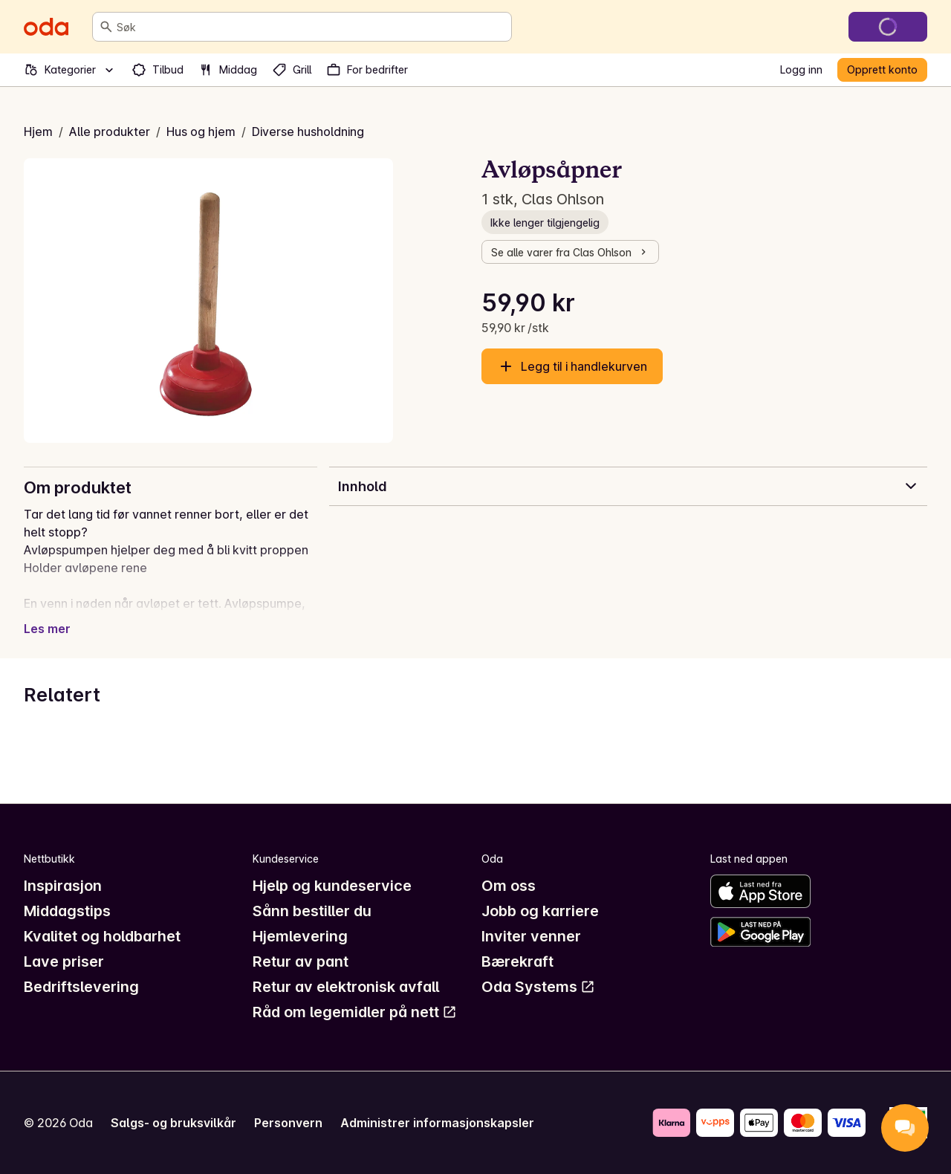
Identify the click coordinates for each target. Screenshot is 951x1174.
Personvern (288, 1122)
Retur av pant (300, 961)
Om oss (508, 886)
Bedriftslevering (81, 987)
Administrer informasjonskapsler (437, 1122)
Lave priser (64, 961)
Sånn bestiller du (312, 911)
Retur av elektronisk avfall (346, 987)
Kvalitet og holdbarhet (102, 936)
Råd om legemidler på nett (355, 1012)
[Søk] (106, 26)
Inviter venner (531, 936)
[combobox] (311, 27)
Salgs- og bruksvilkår (173, 1122)
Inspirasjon (63, 886)
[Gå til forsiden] (46, 27)
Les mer (47, 629)
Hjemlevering (300, 936)
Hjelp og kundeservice (332, 886)
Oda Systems (538, 987)
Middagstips (67, 911)
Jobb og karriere (540, 911)
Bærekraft (517, 961)
